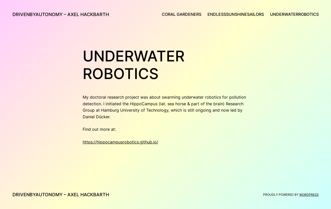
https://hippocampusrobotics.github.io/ (120, 142)
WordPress (309, 195)
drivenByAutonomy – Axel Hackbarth (61, 14)
